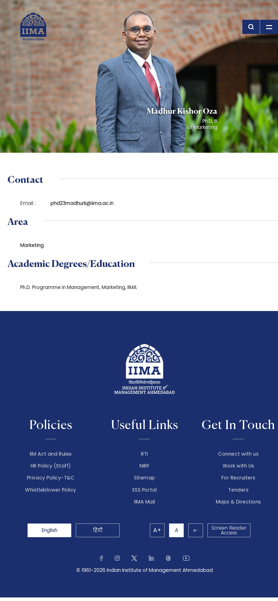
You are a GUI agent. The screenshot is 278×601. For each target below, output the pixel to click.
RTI (144, 454)
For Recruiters (238, 480)
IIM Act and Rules (51, 454)
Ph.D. (97, 158)
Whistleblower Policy (50, 493)
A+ (155, 534)
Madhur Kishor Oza (203, 158)
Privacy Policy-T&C (51, 480)
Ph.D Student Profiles (145, 158)
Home (26, 158)
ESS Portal (144, 493)
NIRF (144, 467)
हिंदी (101, 533)
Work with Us (238, 467)
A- (194, 533)
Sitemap (144, 480)
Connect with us (238, 454)
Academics (60, 158)
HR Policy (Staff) (51, 467)
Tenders (238, 493)
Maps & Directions (238, 505)
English (50, 533)
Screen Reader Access (228, 534)
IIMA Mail (144, 505)
